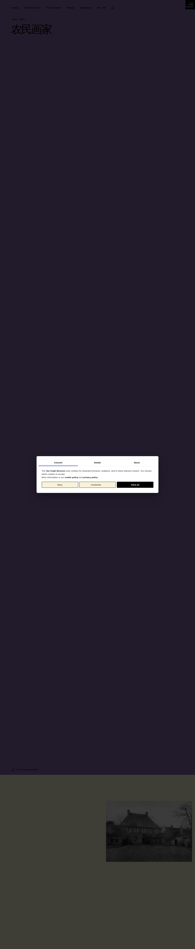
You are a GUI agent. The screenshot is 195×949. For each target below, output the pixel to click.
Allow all (135, 485)
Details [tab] (97, 462)
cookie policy (71, 477)
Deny (59, 485)
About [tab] (137, 462)
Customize (97, 485)
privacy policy (90, 477)
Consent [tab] (58, 462)
